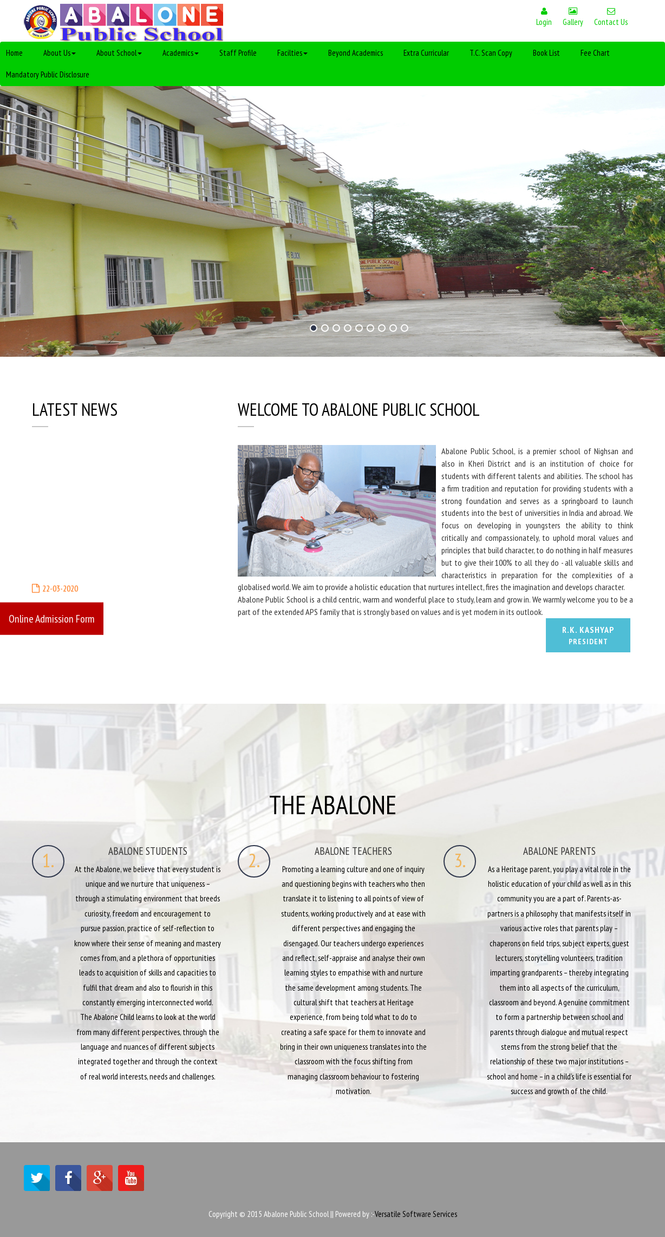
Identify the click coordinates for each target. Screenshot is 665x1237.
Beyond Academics (355, 53)
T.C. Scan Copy (491, 53)
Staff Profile (238, 53)
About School (119, 53)
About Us (59, 53)
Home (14, 53)
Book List (546, 53)
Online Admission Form (52, 618)
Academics (180, 53)
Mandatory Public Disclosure (47, 74)
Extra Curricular (426, 53)
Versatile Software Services (416, 1214)
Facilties (292, 53)
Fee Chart (595, 53)
